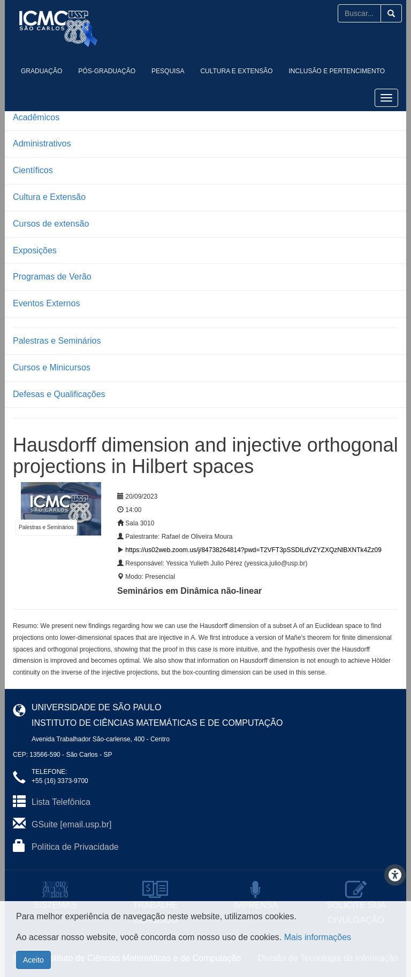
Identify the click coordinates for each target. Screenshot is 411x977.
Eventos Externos (46, 303)
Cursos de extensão (51, 223)
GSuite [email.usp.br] (71, 824)
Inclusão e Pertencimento (337, 71)
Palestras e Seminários (57, 340)
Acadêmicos (36, 117)
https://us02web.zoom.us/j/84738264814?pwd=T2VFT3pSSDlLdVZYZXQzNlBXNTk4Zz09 (253, 550)
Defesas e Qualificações (59, 394)
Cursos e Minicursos (51, 367)
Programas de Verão (52, 276)
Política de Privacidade (75, 846)
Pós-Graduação (106, 71)
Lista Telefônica (61, 802)
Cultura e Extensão (236, 71)
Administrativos (42, 143)
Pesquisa (167, 71)
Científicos (33, 170)
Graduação (41, 71)
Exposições (35, 250)
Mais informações (317, 937)
